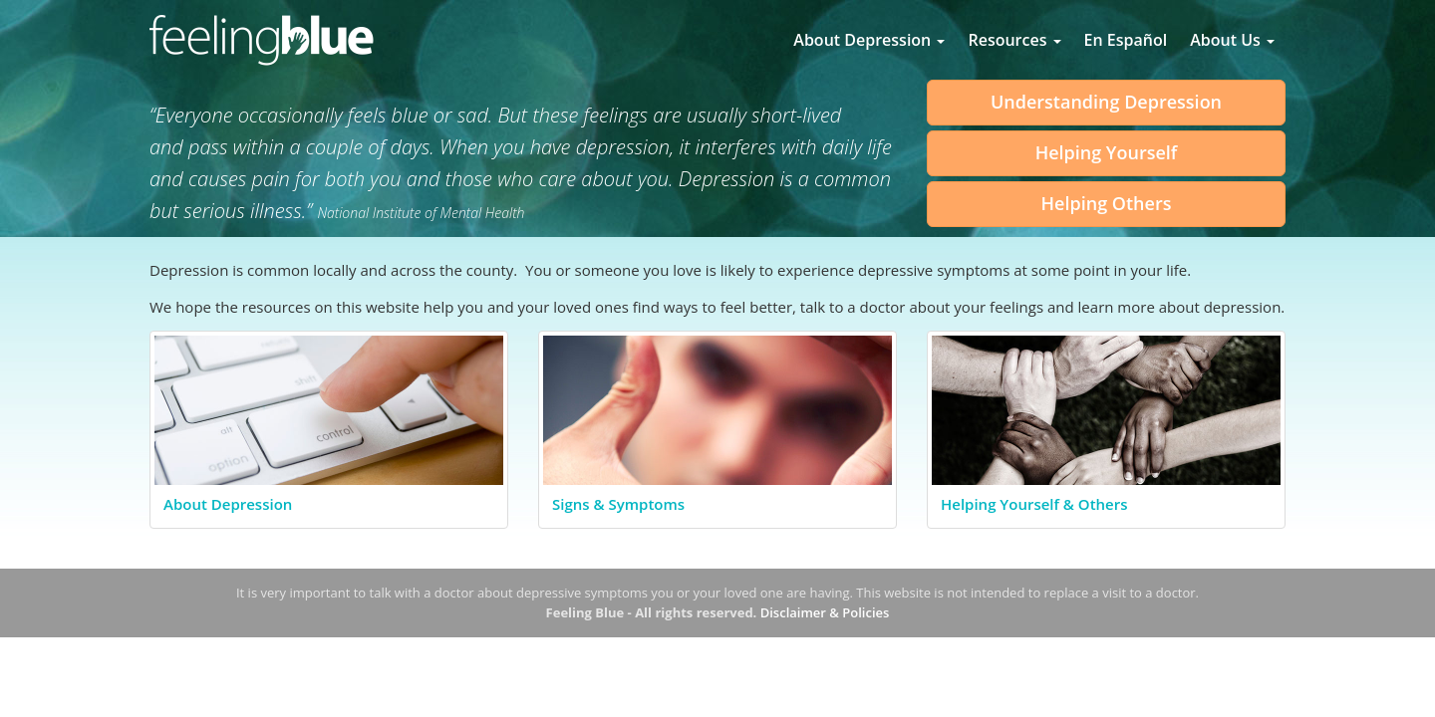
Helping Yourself (1106, 152)
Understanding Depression (1106, 102)
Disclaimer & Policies (825, 612)
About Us (1232, 40)
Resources (1014, 40)
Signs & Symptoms (618, 504)
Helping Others (1106, 203)
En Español (1126, 40)
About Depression (869, 40)
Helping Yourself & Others (1034, 504)
